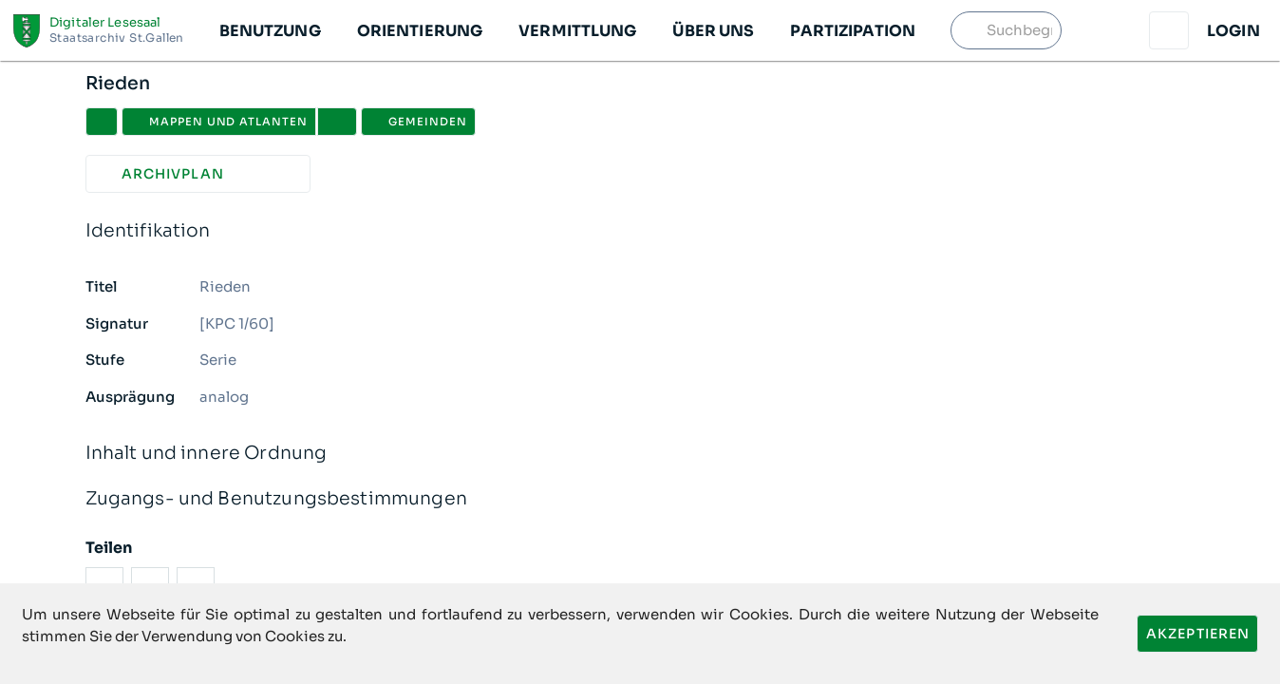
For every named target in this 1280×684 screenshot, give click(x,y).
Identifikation (640, 231)
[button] (269, 30)
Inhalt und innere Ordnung (640, 454)
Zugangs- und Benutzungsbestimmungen (640, 499)
